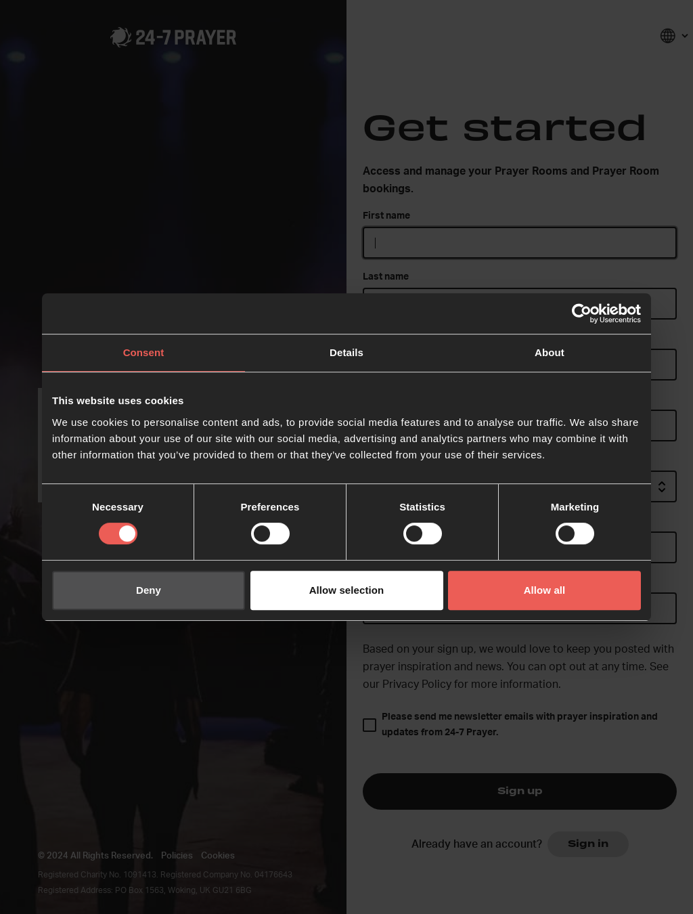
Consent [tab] (143, 352)
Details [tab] (346, 352)
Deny (148, 590)
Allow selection (346, 590)
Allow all (545, 590)
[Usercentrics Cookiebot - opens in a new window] (581, 313)
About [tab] (549, 352)
